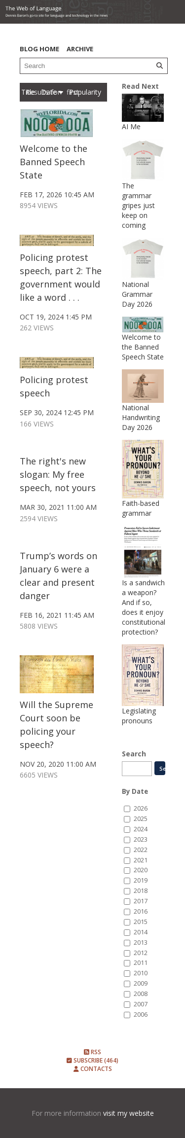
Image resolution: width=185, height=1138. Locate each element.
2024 (141, 829)
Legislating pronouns (139, 715)
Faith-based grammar (140, 508)
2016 (141, 911)
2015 (141, 922)
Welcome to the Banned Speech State (53, 161)
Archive (80, 48)
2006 (141, 1014)
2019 (141, 880)
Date (52, 92)
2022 (141, 850)
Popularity (85, 92)
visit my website (128, 1113)
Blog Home (39, 48)
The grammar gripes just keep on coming (138, 205)
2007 (141, 1004)
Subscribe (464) (92, 1060)
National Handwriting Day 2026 (141, 417)
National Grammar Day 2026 (137, 294)
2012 (141, 953)
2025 (141, 819)
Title (29, 92)
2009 (141, 983)
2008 (141, 994)
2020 (141, 870)
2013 (141, 942)
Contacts (93, 1069)
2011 (141, 963)
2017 (141, 901)
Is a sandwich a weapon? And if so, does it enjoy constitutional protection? (143, 607)
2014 (141, 932)
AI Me (131, 126)
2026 (141, 808)
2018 (141, 891)
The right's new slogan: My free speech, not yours (58, 474)
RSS (92, 1052)
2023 (141, 839)
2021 (141, 860)
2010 (141, 973)
